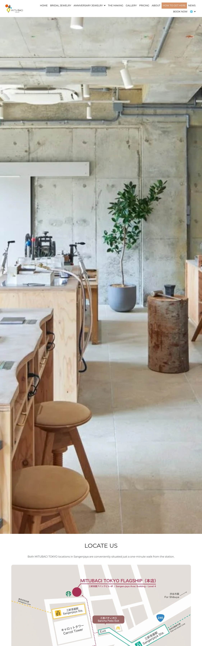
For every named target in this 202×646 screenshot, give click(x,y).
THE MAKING (115, 5)
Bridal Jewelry (60, 5)
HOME (44, 5)
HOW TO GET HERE (174, 5)
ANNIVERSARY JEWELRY (88, 5)
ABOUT (156, 5)
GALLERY (131, 5)
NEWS (192, 5)
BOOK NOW (180, 11)
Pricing (144, 5)
